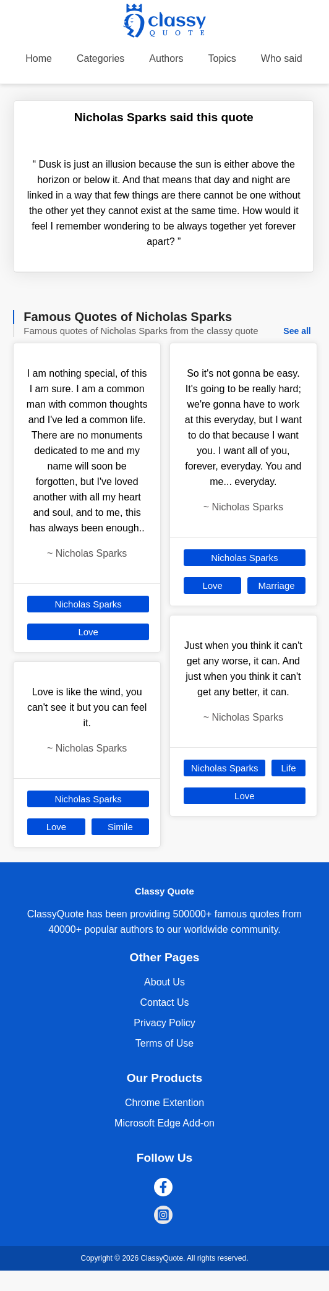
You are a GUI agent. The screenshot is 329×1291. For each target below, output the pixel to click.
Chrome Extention (164, 1102)
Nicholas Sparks (87, 604)
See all (296, 331)
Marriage (276, 585)
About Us (164, 982)
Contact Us (164, 1002)
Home (38, 58)
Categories (100, 58)
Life (288, 768)
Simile (120, 826)
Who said (281, 58)
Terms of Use (164, 1043)
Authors (166, 58)
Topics (222, 58)
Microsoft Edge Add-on (164, 1123)
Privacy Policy (164, 1023)
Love (88, 632)
